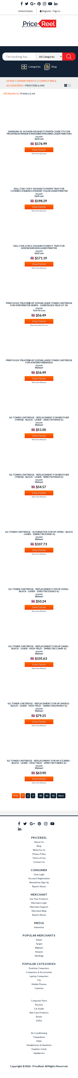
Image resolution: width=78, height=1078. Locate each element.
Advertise (39, 927)
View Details (39, 149)
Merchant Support (39, 906)
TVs (39, 980)
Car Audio (39, 1008)
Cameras (39, 988)
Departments (26, 80)
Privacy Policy (39, 854)
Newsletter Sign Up (39, 882)
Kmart (39, 939)
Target (39, 943)
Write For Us (39, 850)
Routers (39, 1004)
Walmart (39, 947)
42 (53, 795)
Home (10, 80)
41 (47, 795)
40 (40, 795)
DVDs (39, 1020)
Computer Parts (39, 1000)
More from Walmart (39, 382)
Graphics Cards (39, 1049)
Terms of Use (39, 858)
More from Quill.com (39, 153)
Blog (50, 67)
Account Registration (39, 878)
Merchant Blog (39, 910)
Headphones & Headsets (39, 1045)
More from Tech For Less (39, 325)
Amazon (39, 951)
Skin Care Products (39, 1012)
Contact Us (39, 862)
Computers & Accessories (39, 972)
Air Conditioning (39, 1033)
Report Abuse (39, 886)
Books (39, 1016)
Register (46, 10)
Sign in (56, 10)
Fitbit (39, 1041)
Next (61, 795)
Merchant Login (39, 902)
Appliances (39, 1053)
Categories (31, 66)
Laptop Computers (39, 976)
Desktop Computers (39, 968)
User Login (39, 874)
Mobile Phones (39, 984)
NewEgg (39, 955)
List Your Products (39, 898)
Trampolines (39, 1037)
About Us (39, 842)
